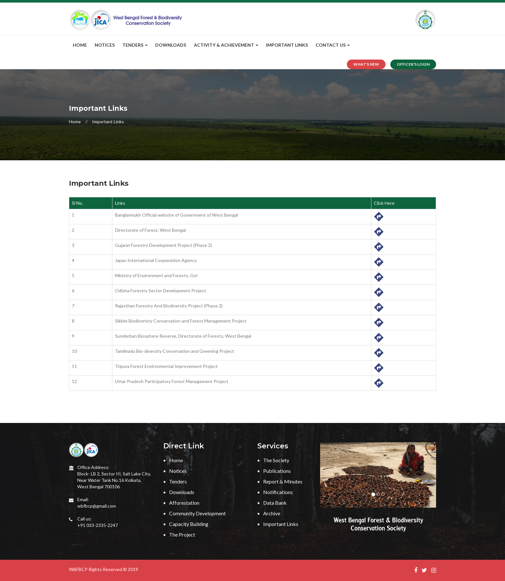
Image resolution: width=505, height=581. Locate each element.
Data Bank (272, 503)
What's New (366, 64)
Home (80, 45)
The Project (179, 534)
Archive (268, 513)
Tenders (175, 481)
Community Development (194, 513)
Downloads (170, 45)
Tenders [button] (135, 45)
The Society (273, 460)
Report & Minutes (279, 481)
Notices (105, 45)
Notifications (275, 492)
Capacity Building (185, 524)
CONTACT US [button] (333, 45)
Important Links (287, 45)
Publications (274, 471)
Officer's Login (413, 64)
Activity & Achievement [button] (226, 45)
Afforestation (181, 503)
